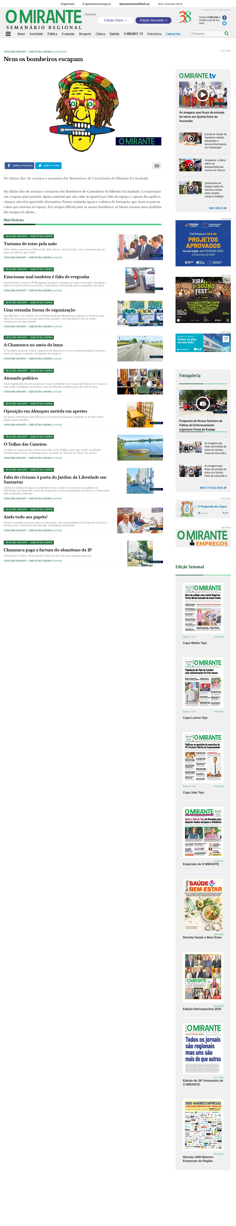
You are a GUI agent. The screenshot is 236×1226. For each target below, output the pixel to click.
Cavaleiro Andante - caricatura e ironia (28, 52)
